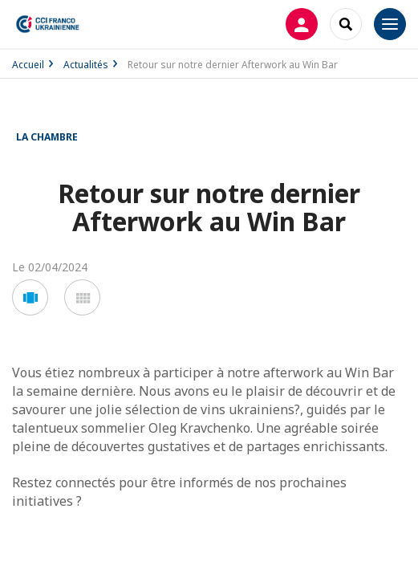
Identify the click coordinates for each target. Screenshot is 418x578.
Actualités (85, 64)
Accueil (28, 64)
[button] (30, 297)
